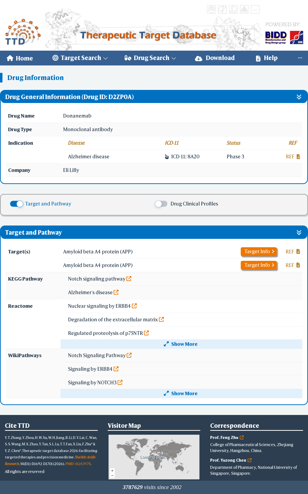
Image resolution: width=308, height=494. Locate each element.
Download (215, 58)
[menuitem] (20, 58)
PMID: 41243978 (78, 464)
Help (267, 58)
